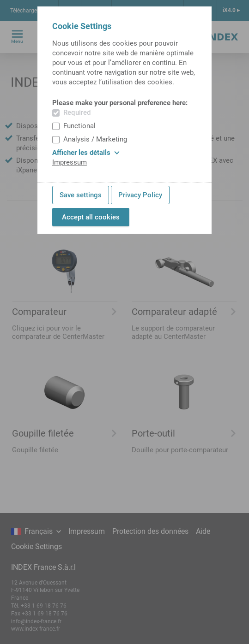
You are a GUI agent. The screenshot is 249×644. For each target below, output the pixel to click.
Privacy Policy (140, 195)
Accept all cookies (91, 217)
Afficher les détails (86, 152)
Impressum (69, 162)
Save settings (81, 195)
